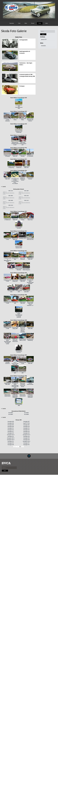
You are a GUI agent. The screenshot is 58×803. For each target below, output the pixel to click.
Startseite (11, 23)
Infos (26, 23)
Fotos (39, 23)
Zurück (3, 186)
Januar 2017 (44, 39)
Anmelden (43, 45)
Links (46, 23)
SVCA (6, 463)
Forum (32, 23)
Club (19, 23)
